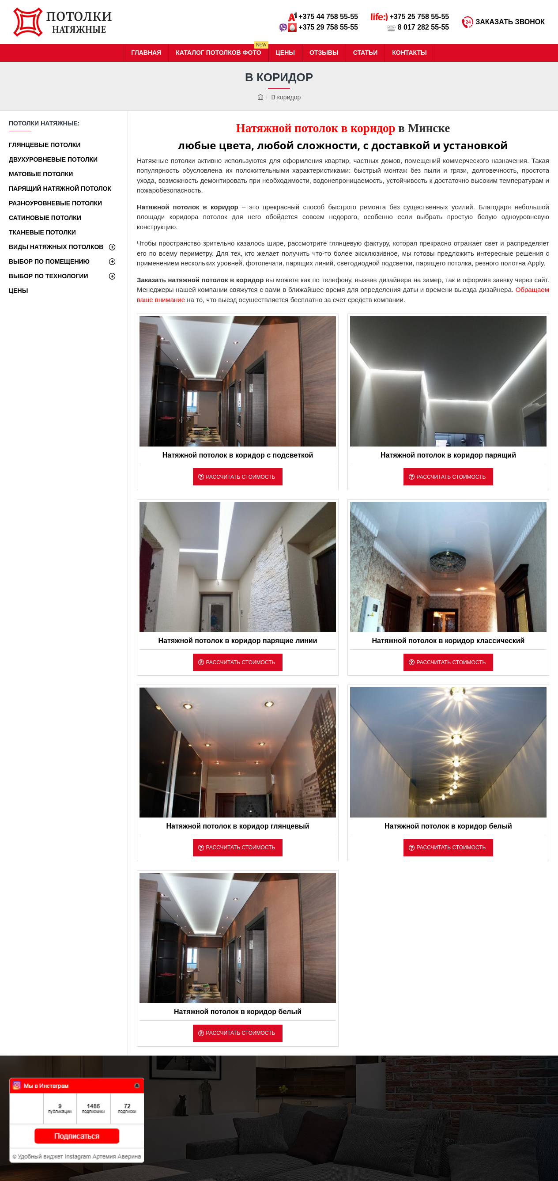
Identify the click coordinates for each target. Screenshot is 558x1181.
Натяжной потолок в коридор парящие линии (237, 640)
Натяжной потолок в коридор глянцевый (237, 826)
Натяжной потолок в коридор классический (448, 640)
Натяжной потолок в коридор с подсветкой (237, 455)
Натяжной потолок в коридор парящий (448, 455)
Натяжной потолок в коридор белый (448, 826)
